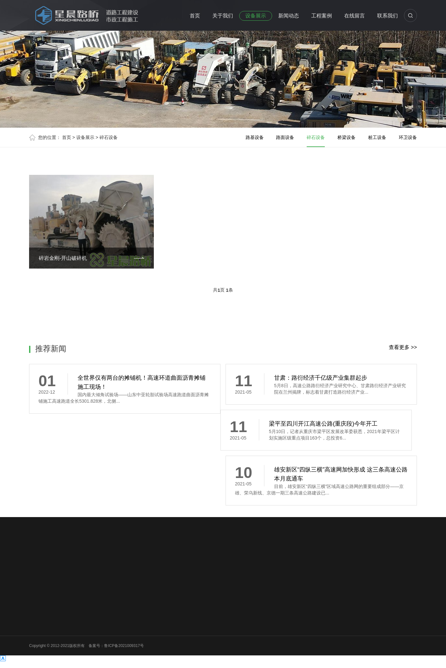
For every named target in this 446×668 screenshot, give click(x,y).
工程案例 (321, 15)
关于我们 (222, 15)
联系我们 (387, 15)
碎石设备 (109, 137)
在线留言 (354, 15)
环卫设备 (408, 137)
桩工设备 (377, 137)
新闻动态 (288, 15)
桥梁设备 (346, 137)
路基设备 (255, 137)
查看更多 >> (403, 347)
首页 (195, 15)
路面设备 (285, 137)
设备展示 (255, 15)
